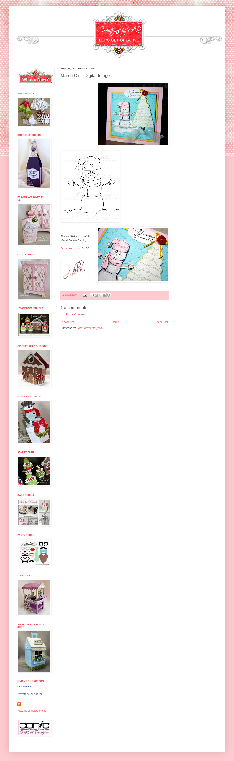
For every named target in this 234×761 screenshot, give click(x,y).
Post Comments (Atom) (90, 328)
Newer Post (68, 322)
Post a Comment (75, 314)
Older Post (162, 322)
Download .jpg (70, 248)
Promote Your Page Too (29, 694)
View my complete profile (31, 710)
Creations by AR (25, 686)
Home (115, 322)
